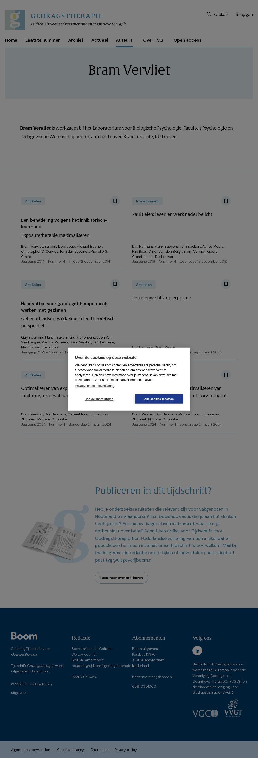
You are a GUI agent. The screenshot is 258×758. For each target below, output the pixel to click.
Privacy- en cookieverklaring (94, 385)
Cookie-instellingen (99, 399)
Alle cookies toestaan (159, 398)
